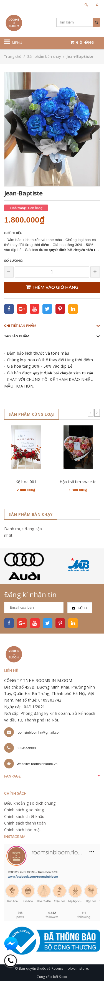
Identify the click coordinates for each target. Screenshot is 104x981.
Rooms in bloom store (70, 968)
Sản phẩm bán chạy (31, 514)
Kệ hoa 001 (26, 481)
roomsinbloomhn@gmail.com (39, 732)
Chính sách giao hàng (24, 809)
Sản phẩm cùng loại (31, 414)
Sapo (63, 976)
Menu (17, 42)
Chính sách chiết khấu (24, 816)
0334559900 (26, 748)
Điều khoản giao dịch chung (30, 803)
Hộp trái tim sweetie (78, 481)
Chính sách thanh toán (25, 823)
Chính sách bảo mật (22, 829)
